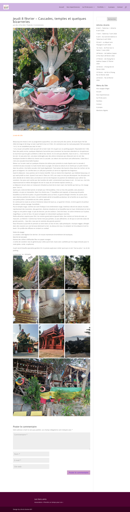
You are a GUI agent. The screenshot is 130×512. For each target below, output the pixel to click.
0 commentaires (39, 25)
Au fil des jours (87, 7)
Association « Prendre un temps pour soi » (48, 502)
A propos (111, 7)
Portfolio (100, 7)
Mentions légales (112, 1)
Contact (120, 7)
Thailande (29, 25)
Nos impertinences (73, 7)
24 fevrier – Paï (101, 78)
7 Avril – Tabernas (102, 34)
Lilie (16, 25)
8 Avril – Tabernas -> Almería (106, 28)
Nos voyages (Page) (102, 88)
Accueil (61, 7)
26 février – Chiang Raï (104, 67)
